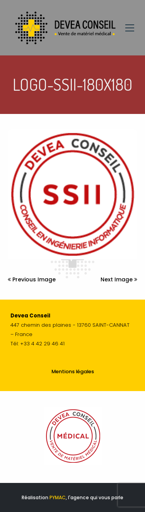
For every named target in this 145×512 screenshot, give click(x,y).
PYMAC (57, 497)
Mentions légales (72, 371)
